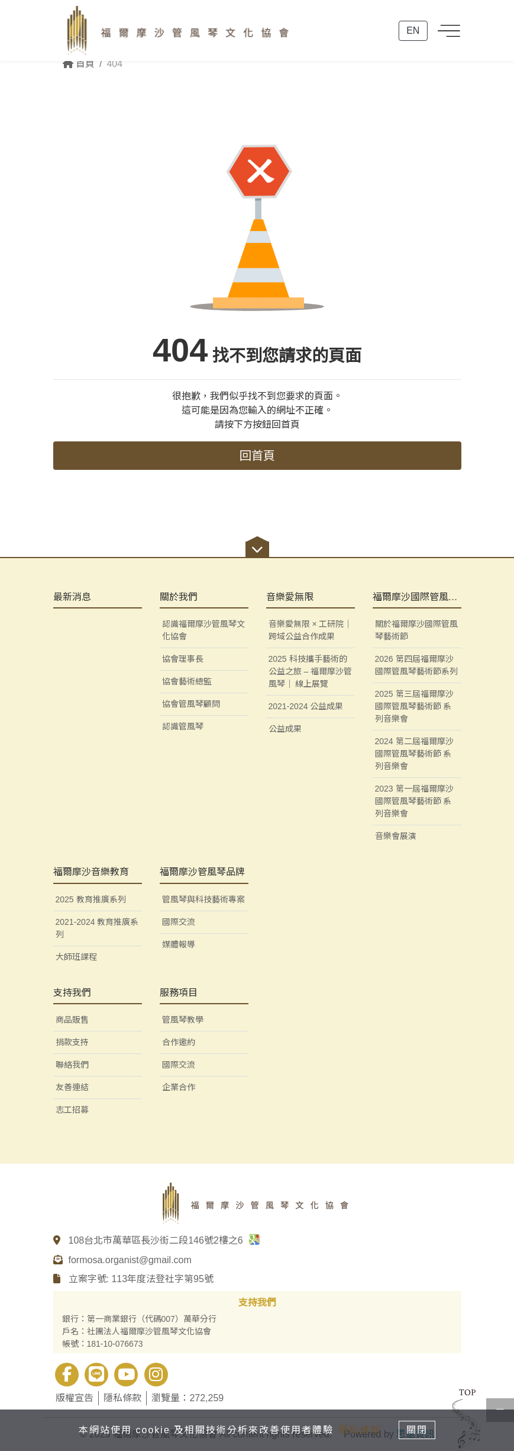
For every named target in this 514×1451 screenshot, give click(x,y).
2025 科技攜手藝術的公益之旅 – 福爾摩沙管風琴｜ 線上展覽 (311, 671)
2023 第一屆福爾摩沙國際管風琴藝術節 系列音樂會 (414, 801)
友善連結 (72, 1087)
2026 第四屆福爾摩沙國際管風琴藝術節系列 (416, 665)
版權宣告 (74, 1398)
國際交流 (178, 922)
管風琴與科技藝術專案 (203, 899)
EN (412, 33)
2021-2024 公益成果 (306, 706)
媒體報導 (178, 944)
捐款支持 (72, 1042)
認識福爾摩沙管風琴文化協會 (203, 630)
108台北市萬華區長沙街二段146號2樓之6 (165, 1240)
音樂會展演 (395, 836)
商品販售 (72, 1019)
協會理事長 (182, 659)
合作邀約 (178, 1042)
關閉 (419, 1429)
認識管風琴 (182, 726)
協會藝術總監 (187, 681)
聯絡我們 (72, 1064)
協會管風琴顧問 (191, 704)
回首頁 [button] (257, 455)
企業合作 (178, 1087)
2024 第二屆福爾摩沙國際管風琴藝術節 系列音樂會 (414, 753)
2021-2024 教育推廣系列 (97, 928)
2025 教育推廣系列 (91, 899)
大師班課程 (76, 957)
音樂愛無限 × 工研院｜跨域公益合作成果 (311, 630)
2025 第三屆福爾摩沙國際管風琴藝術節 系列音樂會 (414, 706)
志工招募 (72, 1109)
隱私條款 (122, 1398)
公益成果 (285, 728)
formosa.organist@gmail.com (130, 1260)
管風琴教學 (182, 1019)
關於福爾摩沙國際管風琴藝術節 (416, 630)
